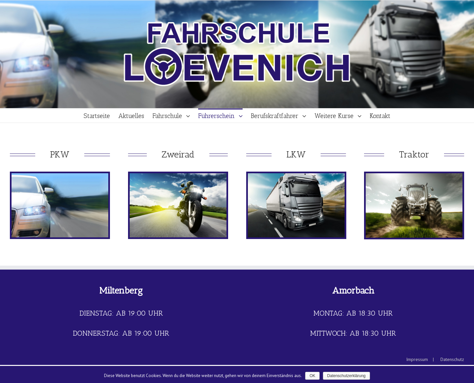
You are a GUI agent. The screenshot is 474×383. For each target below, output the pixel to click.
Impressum (417, 359)
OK (312, 375)
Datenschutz (452, 359)
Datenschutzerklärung (346, 375)
